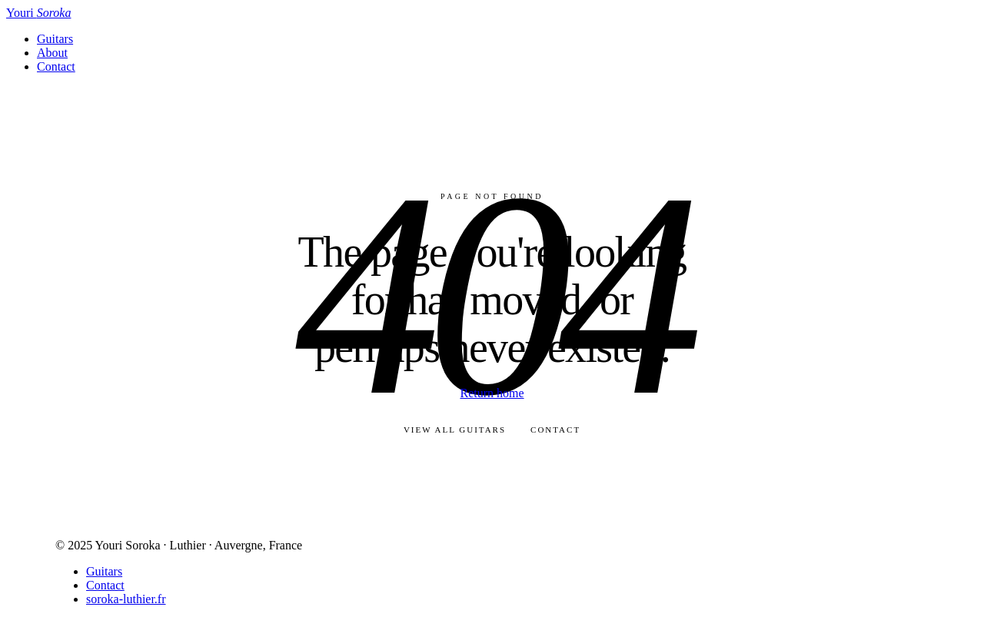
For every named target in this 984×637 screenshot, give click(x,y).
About (52, 52)
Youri (38, 12)
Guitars (55, 38)
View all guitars (455, 429)
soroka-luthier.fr (126, 598)
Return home (492, 393)
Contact (56, 66)
